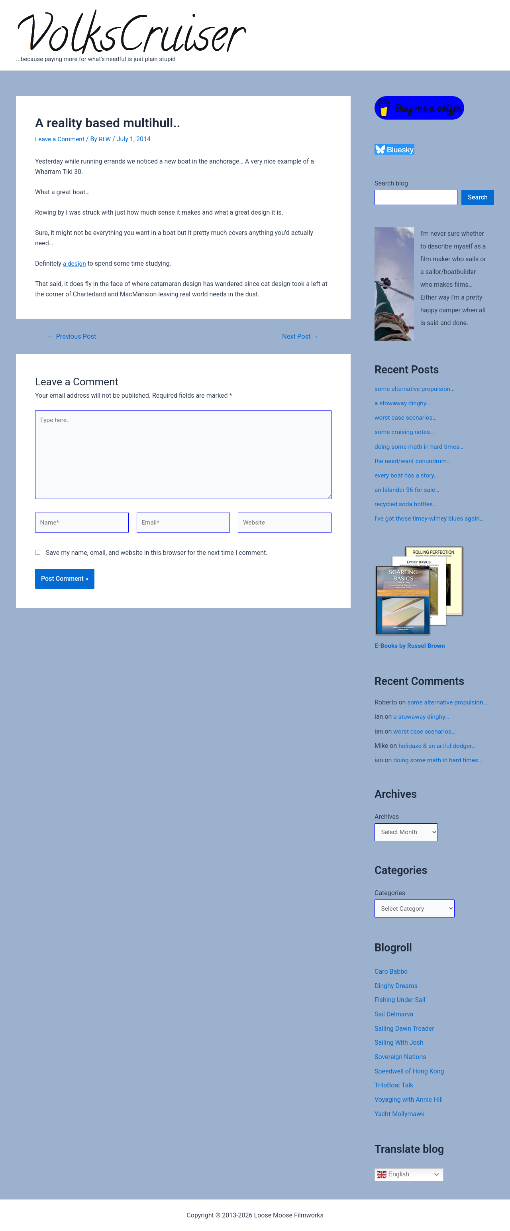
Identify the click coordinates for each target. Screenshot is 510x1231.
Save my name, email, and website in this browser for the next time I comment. (157, 556)
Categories (390, 893)
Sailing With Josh (399, 1044)
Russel (419, 645)
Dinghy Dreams (396, 986)
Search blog (391, 183)
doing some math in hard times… (421, 446)
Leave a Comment (60, 139)
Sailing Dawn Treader (404, 1030)
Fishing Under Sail (400, 1001)
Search (478, 197)
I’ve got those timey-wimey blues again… (431, 518)
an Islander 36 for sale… (408, 489)
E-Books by (391, 645)
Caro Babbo (391, 972)
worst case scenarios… (407, 417)
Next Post (299, 336)
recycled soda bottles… (407, 503)
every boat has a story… (408, 475)
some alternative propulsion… (416, 389)
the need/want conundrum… (414, 460)
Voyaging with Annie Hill (409, 1101)
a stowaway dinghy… (403, 403)
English (393, 1177)
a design (75, 263)
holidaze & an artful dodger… (438, 745)
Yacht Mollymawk (399, 1116)
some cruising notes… (405, 432)
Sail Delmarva (394, 1015)
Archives (387, 816)
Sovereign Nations (400, 1058)
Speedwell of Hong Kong (409, 1073)
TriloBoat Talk (394, 1087)
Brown (439, 645)
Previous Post (73, 336)
